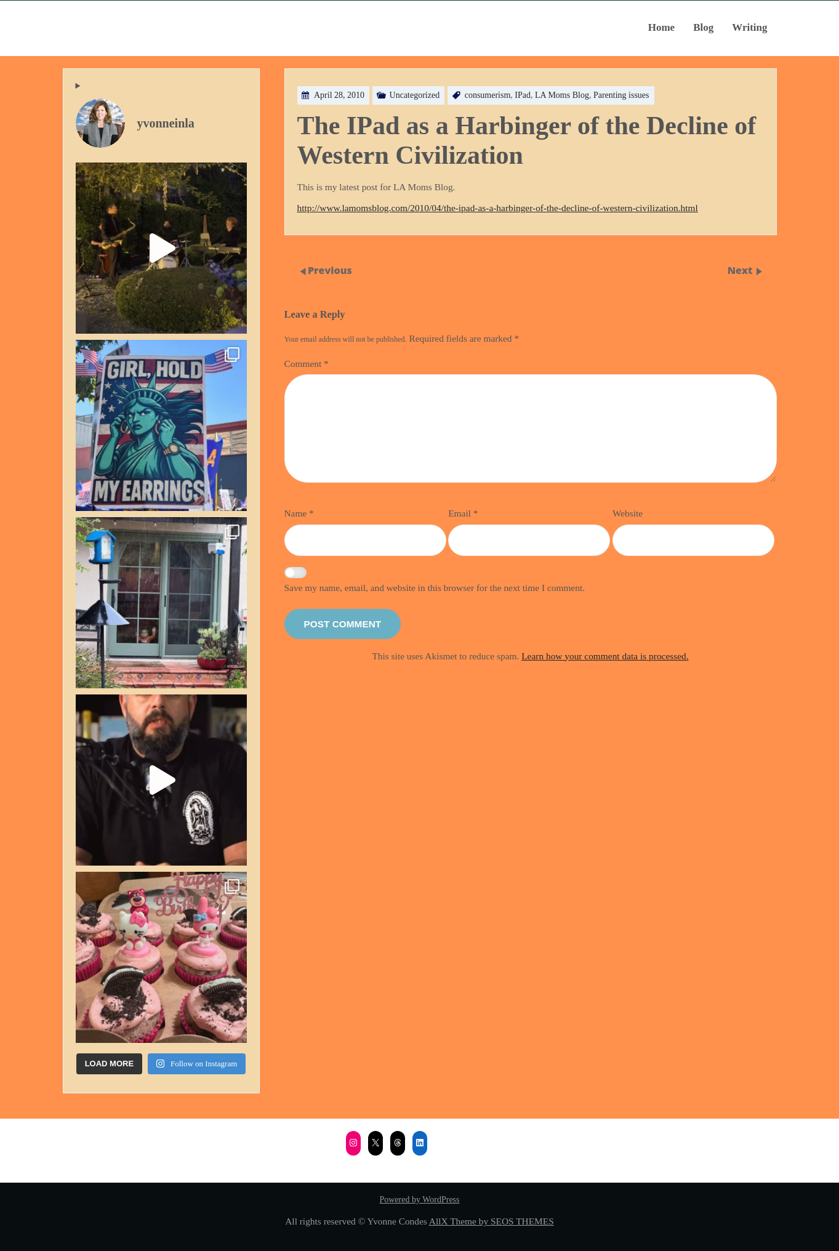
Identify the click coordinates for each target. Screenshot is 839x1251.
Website (627, 513)
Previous (330, 270)
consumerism (488, 95)
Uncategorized (415, 95)
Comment (306, 363)
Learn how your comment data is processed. (604, 656)
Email (463, 513)
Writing (749, 27)
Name (299, 513)
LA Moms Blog (562, 95)
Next (741, 270)
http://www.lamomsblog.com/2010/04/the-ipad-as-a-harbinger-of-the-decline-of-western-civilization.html (497, 208)
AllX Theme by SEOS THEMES (491, 1221)
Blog (703, 27)
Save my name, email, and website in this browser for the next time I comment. (434, 587)
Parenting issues (621, 95)
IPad (523, 95)
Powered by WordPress (419, 1199)
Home (661, 27)
